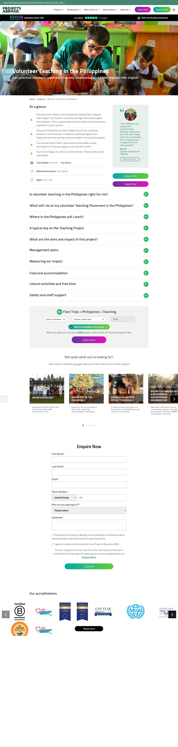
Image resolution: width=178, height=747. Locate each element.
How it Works (109, 9)
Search (174, 10)
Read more (89, 629)
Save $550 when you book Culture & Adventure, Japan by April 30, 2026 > (34, 2)
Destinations (73, 9)
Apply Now (142, 9)
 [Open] (146, 194)
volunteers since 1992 (34, 17)
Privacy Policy (89, 557)
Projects (58, 9)
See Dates (66, 162)
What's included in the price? (89, 327)
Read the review (130, 159)
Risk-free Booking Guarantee (155, 17)
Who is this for (90, 9)
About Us (124, 9)
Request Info (162, 9)
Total (115, 319)
